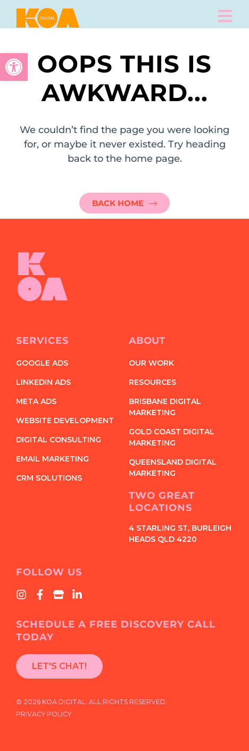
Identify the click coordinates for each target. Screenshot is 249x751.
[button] (14, 67)
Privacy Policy (43, 714)
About (147, 340)
